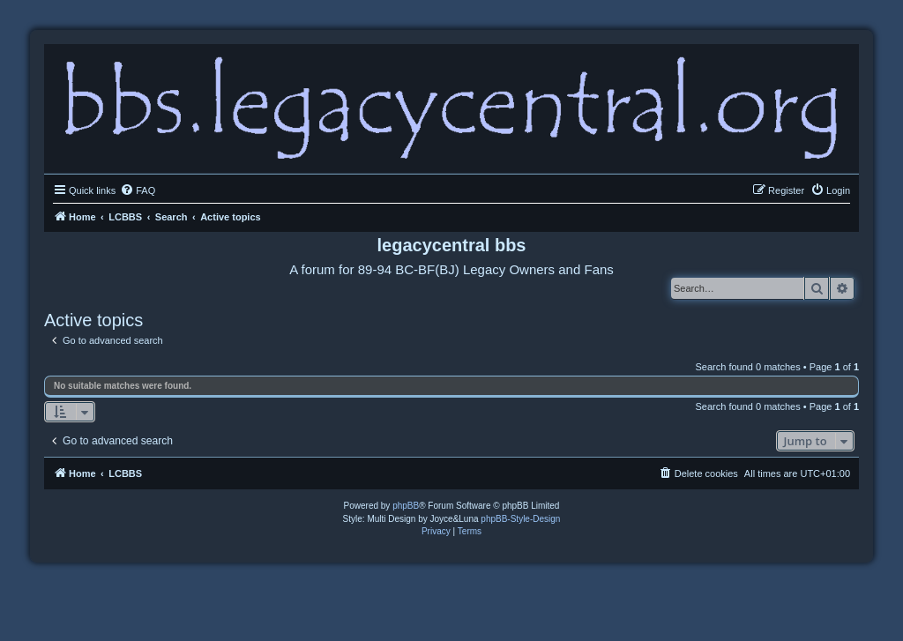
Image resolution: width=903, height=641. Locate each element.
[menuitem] (137, 190)
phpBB (405, 506)
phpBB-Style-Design (520, 519)
